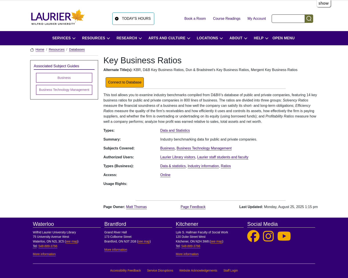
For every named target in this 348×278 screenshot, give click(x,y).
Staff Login (230, 270)
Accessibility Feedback (125, 270)
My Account (256, 18)
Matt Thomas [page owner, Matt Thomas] (136, 207)
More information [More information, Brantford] (115, 249)
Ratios (226, 166)
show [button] (323, 3)
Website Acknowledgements (198, 270)
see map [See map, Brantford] (144, 241)
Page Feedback (193, 207)
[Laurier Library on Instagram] (268, 236)
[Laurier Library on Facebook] (253, 236)
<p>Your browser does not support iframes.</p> (238, 185)
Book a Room (195, 18)
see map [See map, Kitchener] (216, 241)
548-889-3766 (47, 246)
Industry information (203, 166)
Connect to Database (124, 82)
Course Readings (227, 18)
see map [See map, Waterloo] (71, 241)
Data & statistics (173, 166)
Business (167, 148)
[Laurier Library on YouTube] (284, 236)
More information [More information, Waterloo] (44, 254)
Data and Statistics (175, 130)
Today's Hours (136, 18)
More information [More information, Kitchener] (187, 254)
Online (165, 175)
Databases (77, 49)
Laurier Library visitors (177, 157)
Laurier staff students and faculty (222, 157)
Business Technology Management (204, 148)
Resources (57, 49)
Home (40, 49)
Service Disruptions (160, 270)
